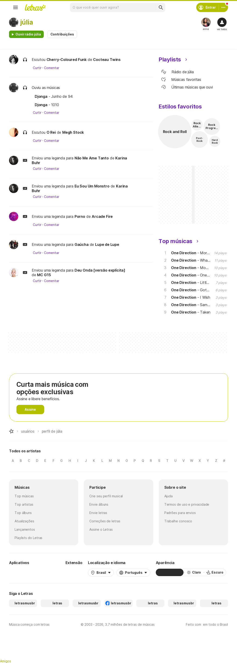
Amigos (5, 661)
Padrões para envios (180, 513)
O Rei (51, 132)
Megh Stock (73, 132)
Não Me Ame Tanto (92, 158)
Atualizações (24, 521)
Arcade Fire (102, 216)
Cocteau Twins (107, 59)
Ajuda (168, 496)
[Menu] (15, 7)
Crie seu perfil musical (106, 496)
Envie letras (98, 513)
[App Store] (49, 572)
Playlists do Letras (28, 538)
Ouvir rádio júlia (28, 34)
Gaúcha (82, 244)
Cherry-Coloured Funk (67, 59)
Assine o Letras (101, 529)
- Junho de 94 (54, 96)
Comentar (51, 68)
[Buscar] (160, 7)
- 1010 (47, 104)
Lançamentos (25, 529)
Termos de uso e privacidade (186, 504)
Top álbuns (23, 513)
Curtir (37, 68)
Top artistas (24, 504)
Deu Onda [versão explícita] (100, 270)
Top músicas (24, 496)
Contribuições (62, 34)
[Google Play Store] (21, 572)
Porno (80, 216)
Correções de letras (104, 521)
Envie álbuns (98, 504)
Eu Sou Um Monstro (92, 186)
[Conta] (223, 7)
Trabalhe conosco (178, 521)
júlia (26, 22)
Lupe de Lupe (107, 244)
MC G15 (44, 275)
